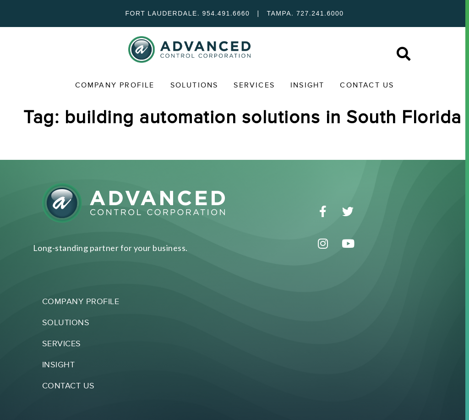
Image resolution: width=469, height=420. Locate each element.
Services (254, 85)
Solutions (194, 85)
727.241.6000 (320, 13)
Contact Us (367, 85)
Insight (307, 85)
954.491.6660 (226, 13)
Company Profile (115, 85)
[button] (403, 54)
